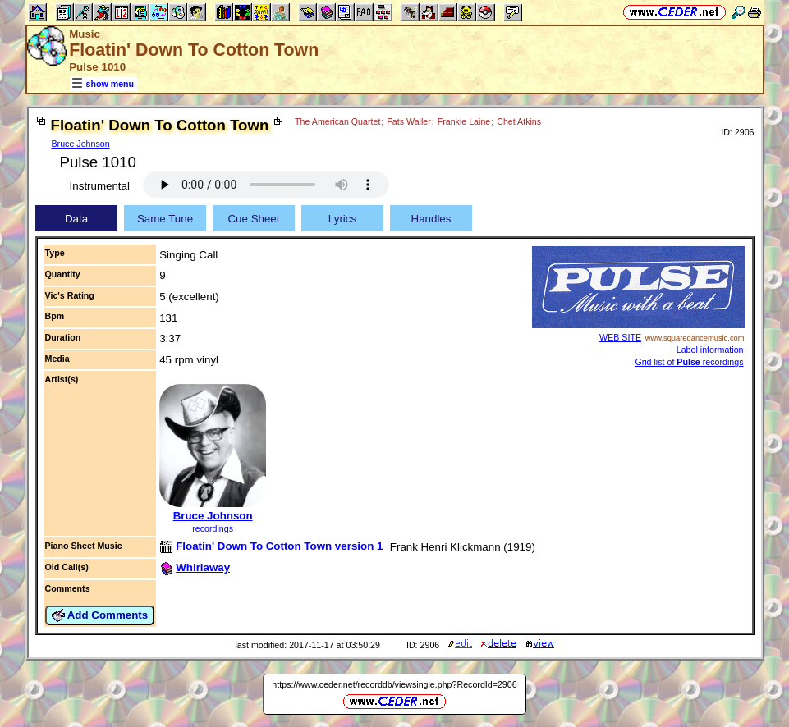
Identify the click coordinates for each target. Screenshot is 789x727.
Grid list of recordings (689, 362)
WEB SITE (620, 337)
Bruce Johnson (81, 144)
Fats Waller (408, 121)
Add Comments (100, 615)
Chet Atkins (519, 121)
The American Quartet (337, 121)
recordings (212, 528)
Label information (710, 349)
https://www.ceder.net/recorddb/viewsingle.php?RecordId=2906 (394, 684)
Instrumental (100, 186)
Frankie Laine (464, 121)
